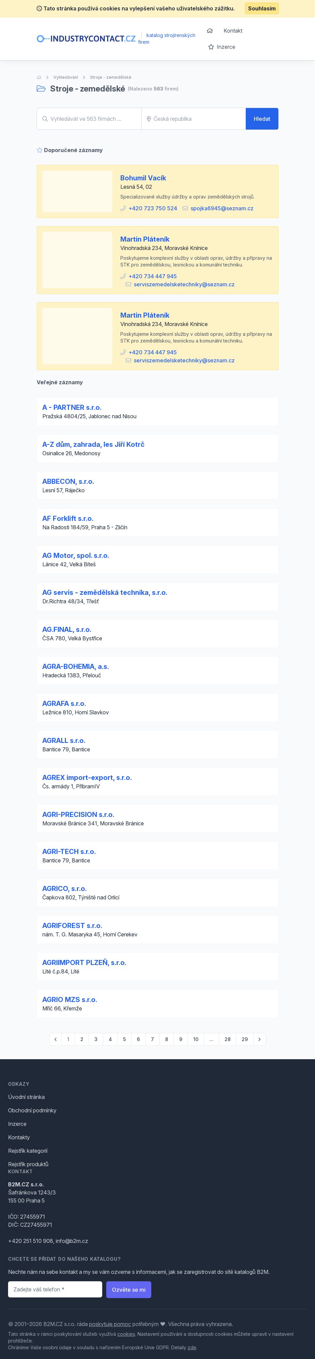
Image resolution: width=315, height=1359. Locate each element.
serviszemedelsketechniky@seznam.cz (184, 284)
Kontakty (19, 1137)
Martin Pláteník (144, 239)
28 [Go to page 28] (228, 1039)
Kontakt (233, 30)
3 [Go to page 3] (95, 1039)
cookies (126, 1334)
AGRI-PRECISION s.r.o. (78, 815)
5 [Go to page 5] (124, 1039)
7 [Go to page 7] (152, 1039)
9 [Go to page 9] (180, 1039)
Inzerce (221, 46)
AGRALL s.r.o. (63, 741)
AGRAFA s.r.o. (64, 704)
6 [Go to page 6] (138, 1039)
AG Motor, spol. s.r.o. (75, 555)
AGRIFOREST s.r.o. (72, 926)
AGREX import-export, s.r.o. (87, 778)
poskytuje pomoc (110, 1324)
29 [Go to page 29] (245, 1039)
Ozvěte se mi (129, 1289)
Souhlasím (262, 8)
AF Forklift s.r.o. (67, 518)
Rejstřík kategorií (27, 1150)
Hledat (262, 118)
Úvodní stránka (26, 1097)
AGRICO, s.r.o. (64, 889)
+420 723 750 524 (152, 208)
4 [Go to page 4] (110, 1039)
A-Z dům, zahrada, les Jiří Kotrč (93, 444)
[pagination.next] (259, 1039)
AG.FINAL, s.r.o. (66, 629)
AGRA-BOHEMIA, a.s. (75, 667)
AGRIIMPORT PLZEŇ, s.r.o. (84, 963)
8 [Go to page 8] (166, 1039)
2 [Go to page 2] (81, 1039)
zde (192, 1347)
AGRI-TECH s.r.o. (69, 852)
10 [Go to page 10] (195, 1039)
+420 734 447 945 (152, 276)
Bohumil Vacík (143, 178)
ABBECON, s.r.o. (68, 481)
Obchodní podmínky (32, 1110)
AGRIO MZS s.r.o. (69, 1000)
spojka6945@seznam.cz (222, 208)
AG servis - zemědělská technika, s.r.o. (104, 592)
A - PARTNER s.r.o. (72, 407)
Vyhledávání (65, 77)
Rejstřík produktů (28, 1164)
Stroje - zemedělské (110, 77)
